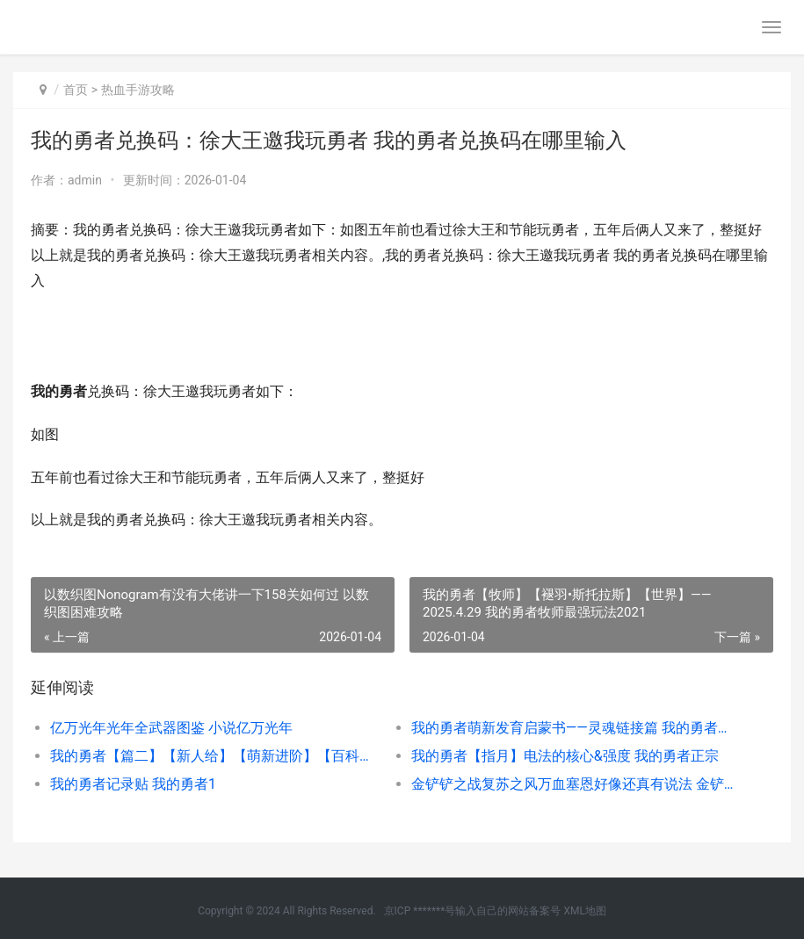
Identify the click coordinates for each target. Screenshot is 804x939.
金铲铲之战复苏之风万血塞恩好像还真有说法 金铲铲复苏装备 (573, 784)
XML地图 (584, 911)
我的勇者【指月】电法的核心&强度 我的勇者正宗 (565, 756)
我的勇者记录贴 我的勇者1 (133, 784)
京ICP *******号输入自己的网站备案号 (472, 911)
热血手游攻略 (138, 90)
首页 (75, 90)
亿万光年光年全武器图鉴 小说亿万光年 (171, 727)
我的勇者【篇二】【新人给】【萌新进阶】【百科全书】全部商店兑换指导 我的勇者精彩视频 (212, 756)
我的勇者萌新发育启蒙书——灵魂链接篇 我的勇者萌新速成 (573, 727)
